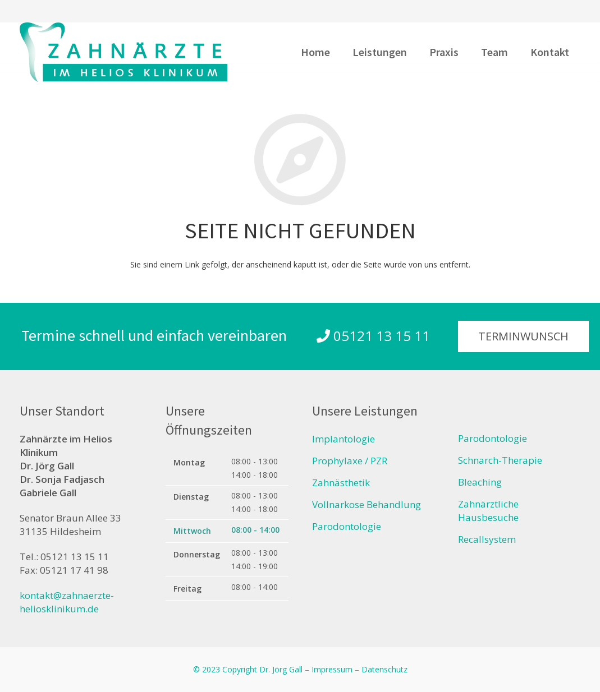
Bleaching (480, 482)
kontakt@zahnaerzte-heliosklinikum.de (67, 602)
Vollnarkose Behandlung (366, 504)
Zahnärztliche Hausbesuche (488, 510)
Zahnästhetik (341, 482)
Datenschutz (384, 669)
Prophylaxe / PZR (349, 460)
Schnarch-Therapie (500, 460)
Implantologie (343, 438)
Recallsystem (487, 539)
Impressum (332, 669)
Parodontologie (346, 526)
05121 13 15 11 (373, 335)
